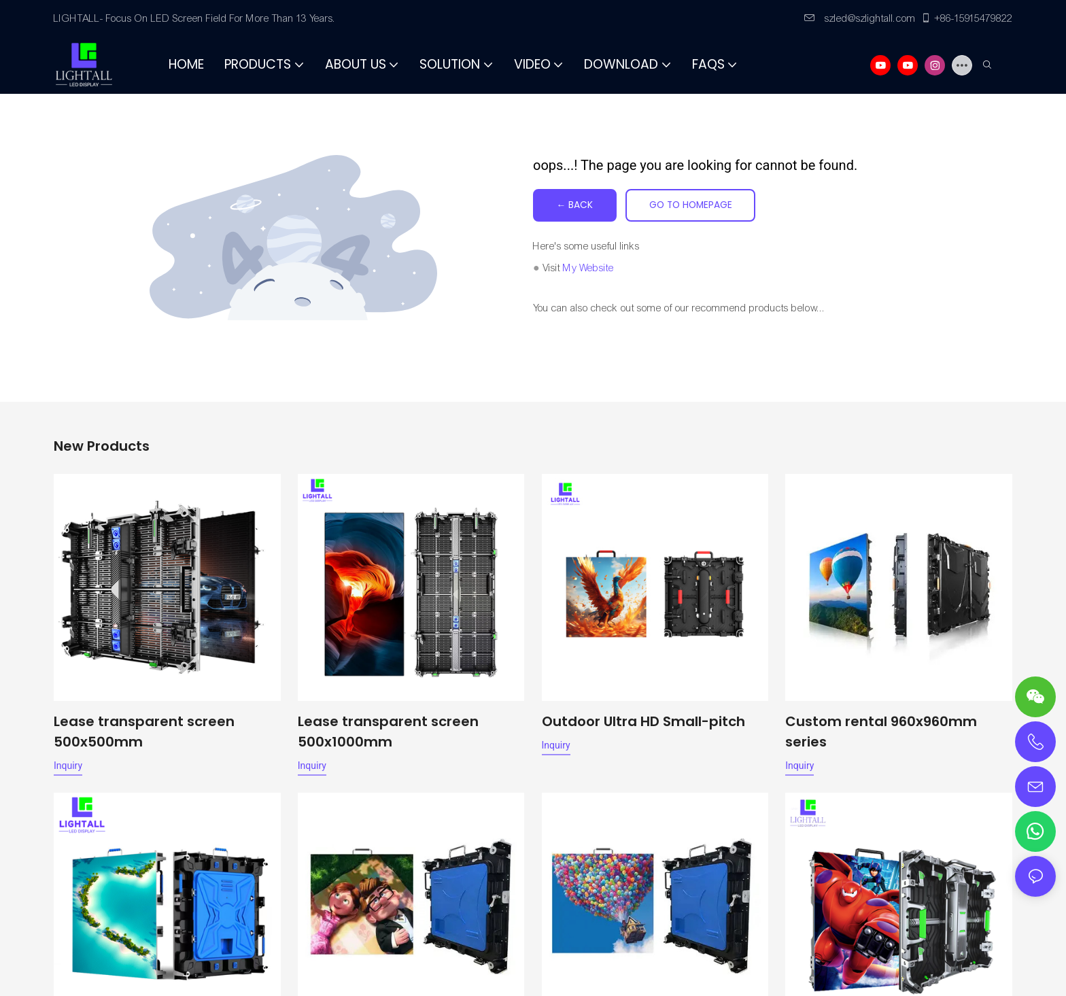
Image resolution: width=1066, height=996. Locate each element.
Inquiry (68, 765)
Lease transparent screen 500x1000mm (388, 731)
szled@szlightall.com (860, 18)
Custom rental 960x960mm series (881, 731)
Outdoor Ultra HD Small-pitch (643, 721)
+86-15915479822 (966, 18)
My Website (588, 268)
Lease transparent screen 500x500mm (144, 731)
